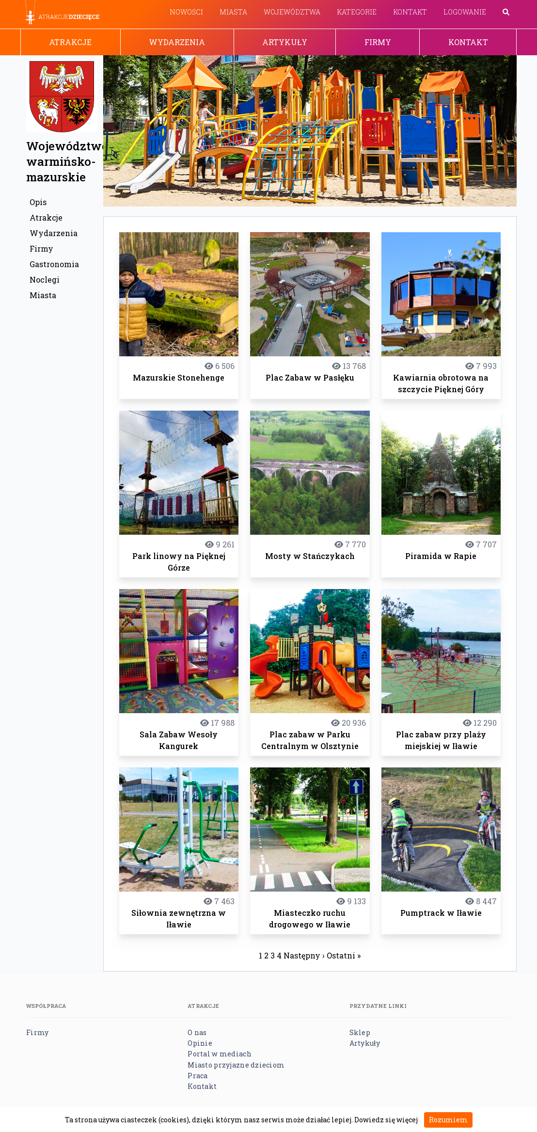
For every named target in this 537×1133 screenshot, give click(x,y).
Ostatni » (344, 955)
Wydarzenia (177, 42)
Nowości (186, 11)
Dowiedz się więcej (386, 1119)
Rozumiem (448, 1119)
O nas (197, 1032)
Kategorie (357, 11)
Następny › (304, 955)
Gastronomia (54, 264)
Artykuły (284, 42)
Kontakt (410, 11)
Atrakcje (70, 42)
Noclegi (45, 279)
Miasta (233, 11)
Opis (38, 202)
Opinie (200, 1043)
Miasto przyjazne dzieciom (236, 1064)
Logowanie (464, 11)
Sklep (359, 1032)
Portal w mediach (219, 1053)
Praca (197, 1075)
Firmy (377, 42)
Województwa (292, 11)
